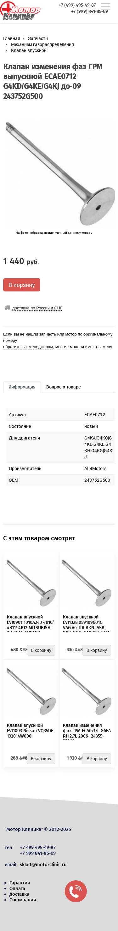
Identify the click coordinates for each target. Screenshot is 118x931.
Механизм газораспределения (42, 44)
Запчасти (38, 38)
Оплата (17, 888)
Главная (11, 38)
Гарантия (19, 883)
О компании (22, 900)
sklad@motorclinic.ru (43, 864)
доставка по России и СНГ (37, 308)
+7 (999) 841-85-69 (89, 11)
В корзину (21, 285)
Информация (22, 387)
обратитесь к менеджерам (28, 346)
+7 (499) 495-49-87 (77, 5)
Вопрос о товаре (63, 387)
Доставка (19, 894)
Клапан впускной (29, 50)
